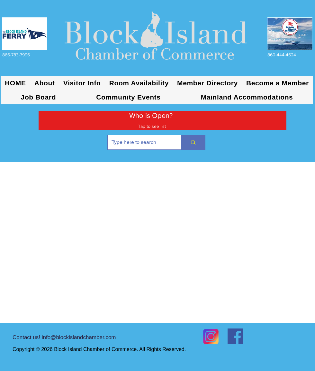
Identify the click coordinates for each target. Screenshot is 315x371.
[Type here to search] (139, 142)
